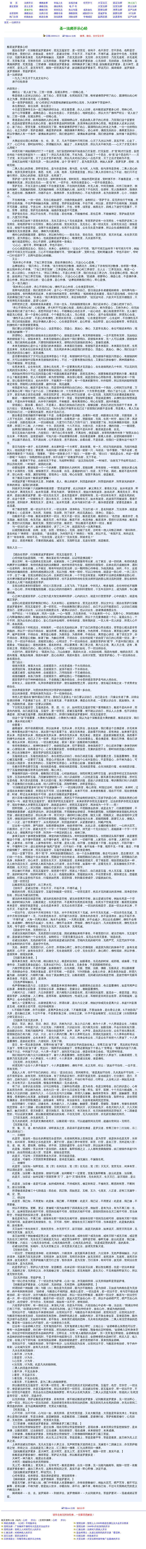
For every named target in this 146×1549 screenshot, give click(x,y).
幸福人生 (58, 3)
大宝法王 (102, 3)
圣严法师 (132, 10)
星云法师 (132, 6)
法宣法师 (117, 6)
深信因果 (58, 17)
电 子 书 (73, 6)
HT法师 (132, 13)
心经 (25, 1520)
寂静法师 (117, 13)
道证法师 (117, 3)
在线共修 (73, 3)
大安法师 (102, 6)
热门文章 (13, 17)
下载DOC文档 (70, 36)
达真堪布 (117, 16)
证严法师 (132, 17)
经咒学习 (87, 3)
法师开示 (16, 22)
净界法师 (117, 10)
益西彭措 (102, 16)
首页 (6, 22)
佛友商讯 (58, 6)
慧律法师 (102, 10)
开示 (33, 1520)
